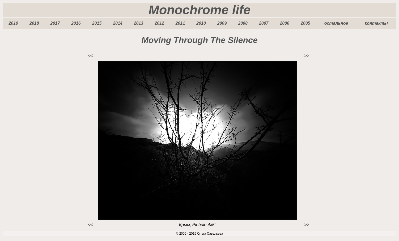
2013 (138, 23)
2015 (97, 23)
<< (90, 55)
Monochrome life (199, 10)
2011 (180, 23)
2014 (117, 23)
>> (306, 55)
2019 (13, 23)
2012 (159, 23)
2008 (243, 23)
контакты (376, 23)
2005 (305, 23)
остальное (336, 23)
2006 (284, 23)
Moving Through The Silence (199, 40)
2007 (264, 23)
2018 (34, 23)
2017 (55, 23)
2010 (201, 23)
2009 (222, 23)
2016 (76, 23)
